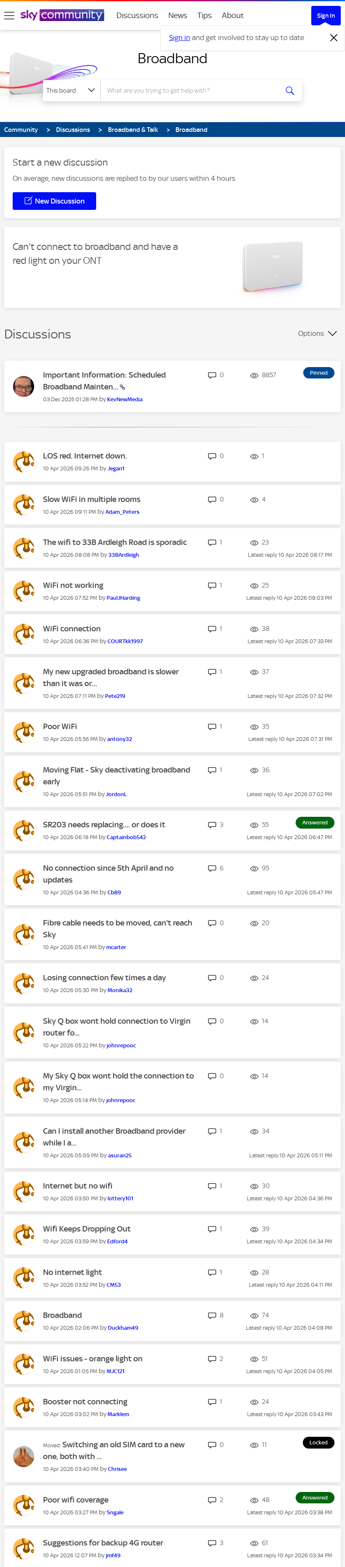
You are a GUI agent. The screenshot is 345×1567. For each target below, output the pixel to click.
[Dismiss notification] (334, 38)
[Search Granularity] (71, 90)
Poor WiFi (60, 726)
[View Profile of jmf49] (113, 1555)
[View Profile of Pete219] (115, 696)
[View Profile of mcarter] (116, 947)
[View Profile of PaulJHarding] (123, 598)
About (233, 15)
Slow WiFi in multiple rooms (91, 499)
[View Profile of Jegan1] (116, 468)
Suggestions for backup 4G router (103, 1543)
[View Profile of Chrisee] (117, 1469)
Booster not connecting (85, 1401)
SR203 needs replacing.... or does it (104, 824)
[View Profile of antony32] (119, 739)
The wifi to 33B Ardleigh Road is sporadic (115, 542)
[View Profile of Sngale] (115, 1512)
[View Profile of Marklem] (118, 1414)
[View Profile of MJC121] (115, 1371)
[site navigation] (9, 15)
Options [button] (311, 333)
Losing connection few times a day (104, 977)
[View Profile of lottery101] (120, 1198)
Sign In (326, 15)
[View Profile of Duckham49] (123, 1328)
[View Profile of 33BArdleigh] (123, 555)
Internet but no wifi (78, 1186)
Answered (315, 822)
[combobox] (191, 90)
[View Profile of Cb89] (114, 892)
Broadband (172, 58)
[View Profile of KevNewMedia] (125, 399)
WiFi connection (72, 628)
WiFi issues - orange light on (93, 1358)
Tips (204, 15)
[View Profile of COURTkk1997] (125, 641)
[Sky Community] (62, 15)
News (177, 15)
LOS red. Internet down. (85, 456)
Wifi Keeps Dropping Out (87, 1229)
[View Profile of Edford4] (117, 1241)
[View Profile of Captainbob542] (126, 837)
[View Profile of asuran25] (120, 1155)
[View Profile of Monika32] (120, 990)
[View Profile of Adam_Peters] (122, 512)
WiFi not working (73, 585)
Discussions (137, 15)
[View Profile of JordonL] (116, 794)
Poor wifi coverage (75, 1500)
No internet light (72, 1272)
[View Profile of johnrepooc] (121, 1045)
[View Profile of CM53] (114, 1285)
